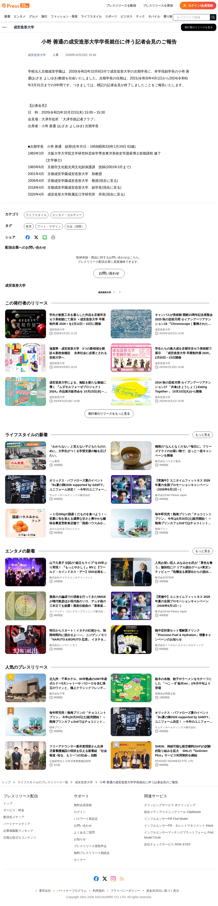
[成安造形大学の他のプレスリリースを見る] (198, 27)
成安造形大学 (37, 55)
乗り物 (168, 17)
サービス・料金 (13, 810)
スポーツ (111, 17)
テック (140, 17)
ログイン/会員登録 (198, 5)
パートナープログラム (72, 890)
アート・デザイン (49, 226)
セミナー (80, 859)
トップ (6, 782)
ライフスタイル (91, 17)
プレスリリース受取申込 (90, 846)
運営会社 (45, 890)
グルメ (33, 17)
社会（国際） (76, 226)
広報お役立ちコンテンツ (19, 837)
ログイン (80, 812)
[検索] (213, 17)
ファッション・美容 (64, 17)
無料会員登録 (83, 805)
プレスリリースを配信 (121, 5)
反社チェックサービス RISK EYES (167, 844)
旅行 (44, 17)
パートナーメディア (16, 824)
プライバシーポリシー (125, 890)
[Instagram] (113, 878)
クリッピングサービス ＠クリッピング (170, 805)
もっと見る (202, 434)
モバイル (154, 17)
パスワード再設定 (86, 818)
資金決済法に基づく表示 (162, 890)
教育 (29, 226)
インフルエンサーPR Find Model (166, 818)
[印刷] (53, 237)
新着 (7, 17)
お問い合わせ (109, 273)
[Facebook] (28, 237)
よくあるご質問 (84, 832)
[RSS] (121, 878)
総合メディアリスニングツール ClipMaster (172, 812)
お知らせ (80, 839)
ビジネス (126, 17)
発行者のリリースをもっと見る (109, 413)
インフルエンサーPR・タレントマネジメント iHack (178, 825)
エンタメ (20, 17)
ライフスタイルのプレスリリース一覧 (42, 782)
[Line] (45, 237)
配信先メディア (13, 817)
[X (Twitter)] (36, 237)
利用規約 (99, 890)
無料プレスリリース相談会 (92, 853)
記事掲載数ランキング (18, 830)
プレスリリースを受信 (158, 5)
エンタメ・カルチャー (67, 215)
